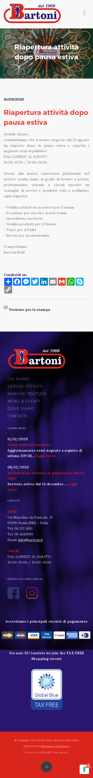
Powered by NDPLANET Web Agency (46, 752)
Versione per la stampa (29, 309)
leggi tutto (45, 456)
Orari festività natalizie (28, 444)
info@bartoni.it (30, 540)
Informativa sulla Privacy (55, 746)
